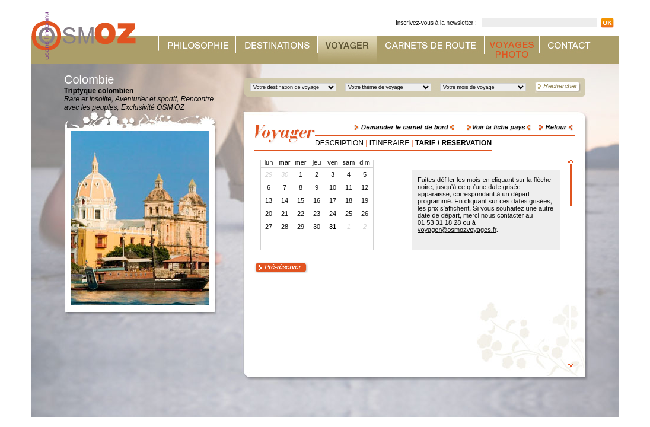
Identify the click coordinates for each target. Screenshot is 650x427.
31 (332, 226)
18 (348, 200)
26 (364, 213)
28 (284, 226)
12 (364, 187)
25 (348, 213)
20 (268, 213)
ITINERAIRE (389, 143)
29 (300, 226)
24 (332, 213)
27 (268, 226)
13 (268, 200)
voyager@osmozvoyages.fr (457, 229)
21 (284, 213)
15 (300, 200)
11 (348, 187)
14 (284, 200)
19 (364, 200)
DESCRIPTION (339, 143)
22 (300, 213)
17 (332, 200)
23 (316, 213)
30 (316, 226)
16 (316, 200)
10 (332, 187)
